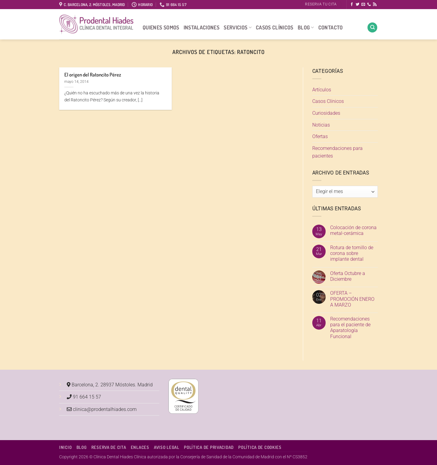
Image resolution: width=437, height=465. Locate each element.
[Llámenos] (369, 4)
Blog (306, 27)
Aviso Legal (166, 447)
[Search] (372, 27)
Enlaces (140, 447)
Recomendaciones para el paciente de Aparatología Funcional (350, 327)
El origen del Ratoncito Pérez (92, 74)
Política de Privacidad (209, 447)
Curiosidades (326, 113)
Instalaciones (202, 27)
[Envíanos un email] (363, 4)
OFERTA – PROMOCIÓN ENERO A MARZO (352, 298)
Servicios (238, 27)
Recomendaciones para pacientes (337, 152)
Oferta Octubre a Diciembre (347, 276)
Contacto (330, 27)
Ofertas (320, 136)
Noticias (321, 125)
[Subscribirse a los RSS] (375, 4)
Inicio (65, 447)
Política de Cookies (260, 447)
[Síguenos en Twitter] (357, 4)
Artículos (321, 90)
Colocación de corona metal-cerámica (353, 230)
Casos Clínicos (274, 27)
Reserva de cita (108, 447)
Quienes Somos (161, 27)
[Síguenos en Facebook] (352, 4)
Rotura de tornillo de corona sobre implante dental (351, 253)
